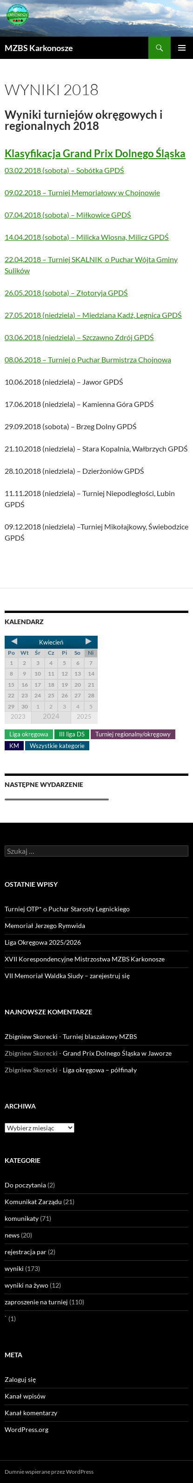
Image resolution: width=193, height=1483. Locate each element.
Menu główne (182, 48)
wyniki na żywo (26, 1285)
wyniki (14, 1268)
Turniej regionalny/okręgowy (133, 734)
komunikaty (22, 1218)
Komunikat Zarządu (33, 1202)
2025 (84, 716)
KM (14, 745)
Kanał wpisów (25, 1396)
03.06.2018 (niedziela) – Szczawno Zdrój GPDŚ (79, 337)
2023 (18, 716)
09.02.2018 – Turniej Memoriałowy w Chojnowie (82, 192)
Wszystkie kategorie (57, 745)
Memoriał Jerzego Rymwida (45, 925)
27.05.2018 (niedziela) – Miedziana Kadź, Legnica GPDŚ (93, 314)
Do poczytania (25, 1185)
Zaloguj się (20, 1379)
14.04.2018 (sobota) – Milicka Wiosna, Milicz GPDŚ (87, 236)
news (12, 1235)
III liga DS (72, 734)
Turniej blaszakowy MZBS (100, 1036)
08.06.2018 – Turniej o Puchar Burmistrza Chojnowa (88, 359)
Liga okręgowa (28, 734)
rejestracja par (26, 1252)
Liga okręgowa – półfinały (100, 1070)
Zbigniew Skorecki (31, 1036)
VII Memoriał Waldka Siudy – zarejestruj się (67, 976)
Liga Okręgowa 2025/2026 (43, 942)
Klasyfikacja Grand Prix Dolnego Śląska (95, 153)
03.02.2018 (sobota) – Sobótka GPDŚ (64, 170)
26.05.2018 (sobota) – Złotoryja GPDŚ (66, 292)
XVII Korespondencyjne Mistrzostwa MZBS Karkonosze (85, 959)
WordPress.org (26, 1429)
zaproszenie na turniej (36, 1302)
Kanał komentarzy (31, 1413)
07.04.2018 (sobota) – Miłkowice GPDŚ (68, 214)
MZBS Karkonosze (39, 48)
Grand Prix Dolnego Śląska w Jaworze (117, 1053)
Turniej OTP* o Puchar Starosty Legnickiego (67, 909)
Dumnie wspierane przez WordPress (49, 1471)
